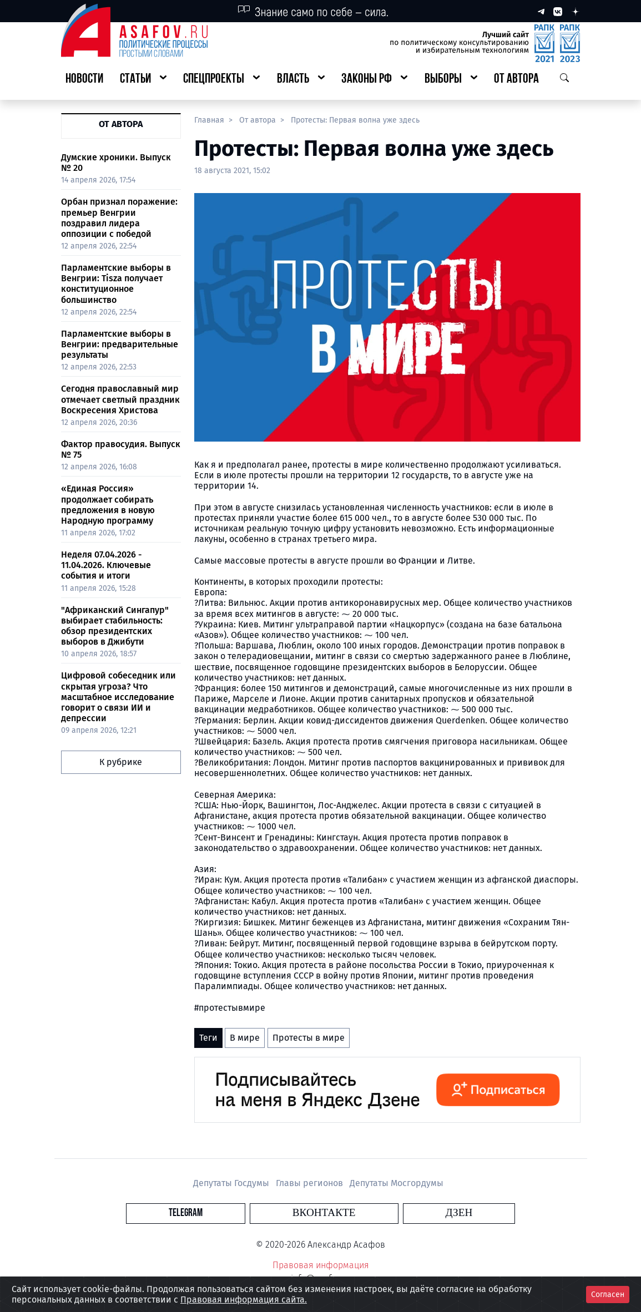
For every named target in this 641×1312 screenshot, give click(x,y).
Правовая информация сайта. (243, 1299)
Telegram (257, 1213)
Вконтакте (324, 1213)
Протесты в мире (308, 1037)
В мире (245, 1037)
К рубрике (120, 762)
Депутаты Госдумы (232, 1183)
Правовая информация (320, 1265)
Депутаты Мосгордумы (396, 1183)
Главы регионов (310, 1183)
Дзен (387, 1213)
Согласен (607, 1294)
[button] (143, 80)
